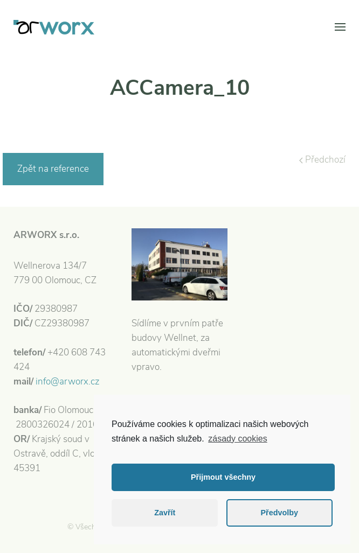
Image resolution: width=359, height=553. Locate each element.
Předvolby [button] (279, 512)
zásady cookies (237, 438)
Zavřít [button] (164, 512)
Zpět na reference (53, 169)
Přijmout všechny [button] (223, 477)
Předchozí (322, 159)
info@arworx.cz (67, 381)
